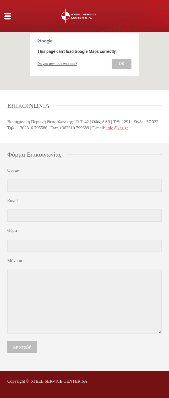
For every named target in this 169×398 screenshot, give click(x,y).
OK (121, 63)
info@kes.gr (117, 128)
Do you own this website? (57, 64)
